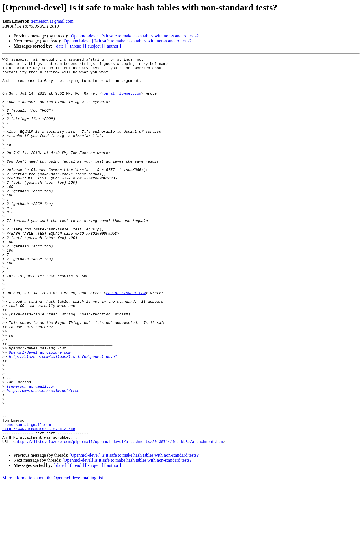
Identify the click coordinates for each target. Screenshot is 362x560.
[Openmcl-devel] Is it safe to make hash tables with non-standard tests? (134, 35)
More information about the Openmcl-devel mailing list (52, 555)
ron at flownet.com (121, 100)
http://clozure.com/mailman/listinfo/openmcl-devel (63, 416)
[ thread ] (75, 46)
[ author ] (112, 46)
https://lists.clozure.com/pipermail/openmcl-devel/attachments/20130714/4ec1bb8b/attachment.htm (119, 518)
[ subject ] (94, 46)
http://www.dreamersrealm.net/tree (43, 457)
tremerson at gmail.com (52, 21)
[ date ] (59, 46)
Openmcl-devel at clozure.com (39, 411)
